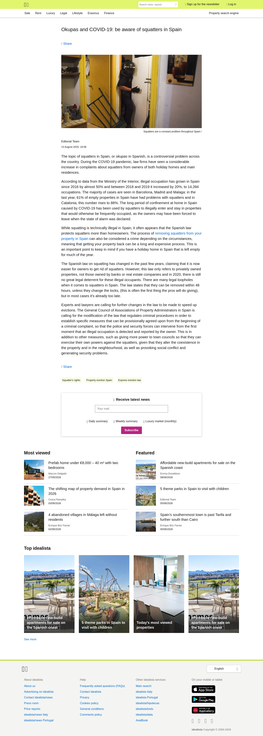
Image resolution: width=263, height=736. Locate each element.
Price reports (32, 708)
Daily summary (98, 421)
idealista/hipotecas (147, 703)
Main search (143, 686)
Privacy (84, 697)
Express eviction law (129, 380)
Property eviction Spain (99, 380)
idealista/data (144, 714)
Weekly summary (127, 421)
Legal (63, 13)
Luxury (50, 13)
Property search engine (223, 13)
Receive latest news (133, 399)
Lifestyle (77, 13)
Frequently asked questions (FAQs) (102, 686)
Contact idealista (90, 691)
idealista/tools (144, 708)
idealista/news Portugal (39, 720)
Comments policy (91, 714)
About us (29, 686)
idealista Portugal (147, 697)
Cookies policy (89, 703)
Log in (232, 4)
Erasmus (93, 13)
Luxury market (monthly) (160, 421)
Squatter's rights (71, 380)
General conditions (92, 708)
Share (67, 43)
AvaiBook (142, 720)
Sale (27, 13)
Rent (38, 13)
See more (30, 639)
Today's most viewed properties (154, 625)
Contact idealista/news (38, 697)
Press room (31, 703)
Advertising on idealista (39, 691)
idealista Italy (144, 691)
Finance (109, 13)
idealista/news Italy (36, 714)
